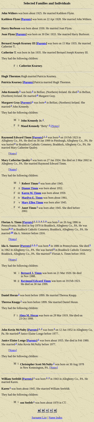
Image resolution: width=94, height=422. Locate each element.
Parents (26, 19)
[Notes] (55, 126)
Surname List (39, 417)
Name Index (55, 417)
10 (11, 232)
